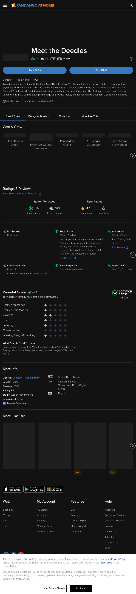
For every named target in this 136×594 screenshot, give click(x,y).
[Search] (131, 5)
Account (41, 515)
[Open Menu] (5, 5)
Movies (7, 515)
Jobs (107, 547)
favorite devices (42, 101)
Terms (68, 559)
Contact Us (111, 531)
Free (5, 526)
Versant (29, 559)
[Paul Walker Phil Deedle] (67, 155)
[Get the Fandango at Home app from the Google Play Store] (34, 489)
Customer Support (114, 520)
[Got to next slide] (132, 155)
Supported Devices (115, 515)
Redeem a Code (46, 531)
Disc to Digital (78, 520)
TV (4, 520)
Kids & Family (31, 377)
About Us (110, 509)
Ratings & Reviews (38, 116)
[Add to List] (131, 59)
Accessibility (111, 542)
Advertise (110, 537)
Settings (41, 520)
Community (86, 213)
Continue (80, 588)
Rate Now (103, 213)
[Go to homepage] (33, 5)
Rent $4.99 (35, 70)
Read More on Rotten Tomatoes (22, 193)
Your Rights (106, 562)
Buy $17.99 (101, 70)
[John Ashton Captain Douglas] (119, 155)
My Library (42, 509)
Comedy (17, 377)
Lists (73, 509)
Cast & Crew (13, 116)
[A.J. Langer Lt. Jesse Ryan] (93, 155)
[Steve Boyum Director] (15, 155)
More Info (64, 116)
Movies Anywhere (80, 526)
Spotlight (8, 509)
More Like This (90, 116)
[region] (68, 574)
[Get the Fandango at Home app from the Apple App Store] (12, 489)
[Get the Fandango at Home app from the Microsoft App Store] (54, 489)
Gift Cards (76, 531)
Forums (109, 526)
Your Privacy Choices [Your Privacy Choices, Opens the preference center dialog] (54, 588)
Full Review (68, 258)
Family (74, 515)
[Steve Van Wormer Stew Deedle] (41, 155)
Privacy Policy (118, 559)
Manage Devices (46, 526)
